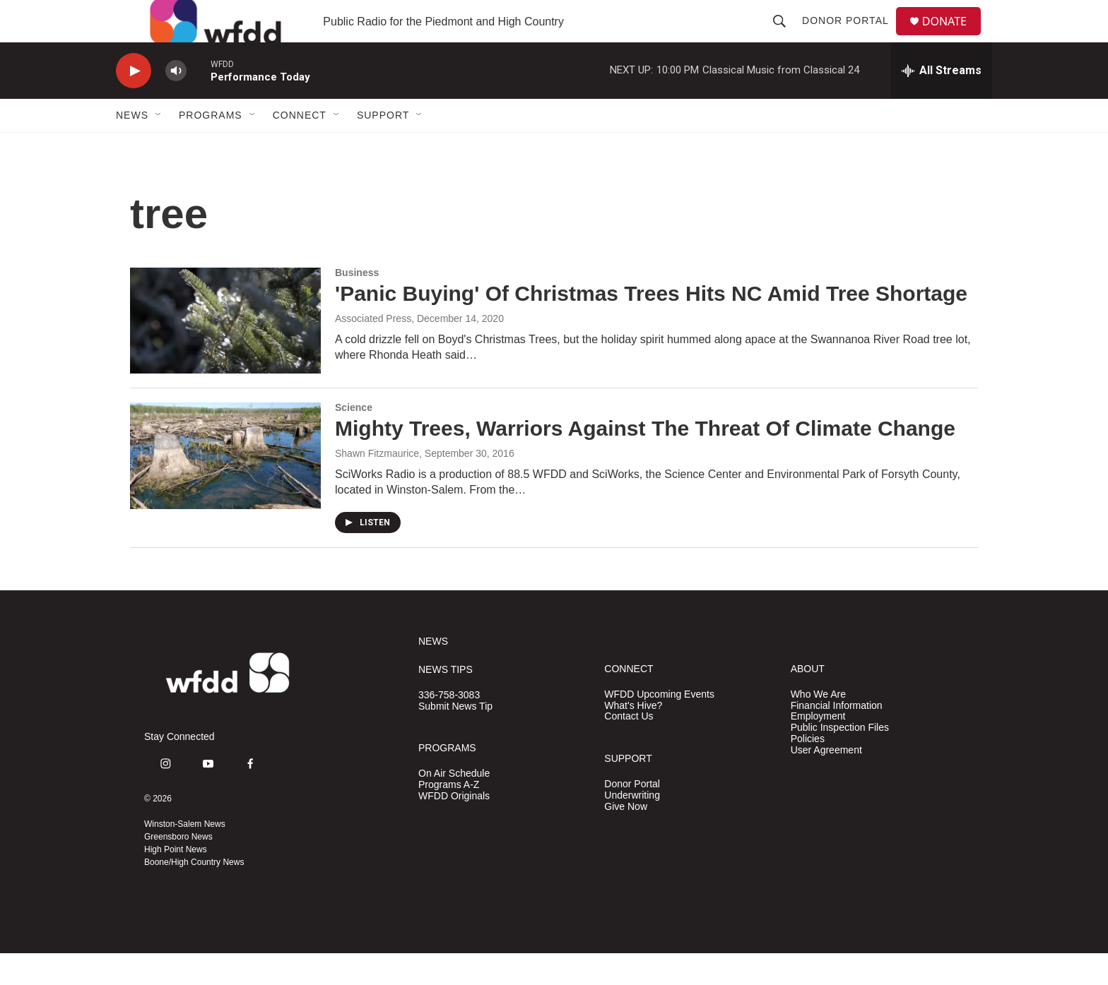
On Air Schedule (454, 805)
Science (353, 439)
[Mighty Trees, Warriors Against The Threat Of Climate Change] (225, 487)
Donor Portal (851, 36)
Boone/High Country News (194, 894)
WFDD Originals (454, 828)
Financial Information (837, 737)
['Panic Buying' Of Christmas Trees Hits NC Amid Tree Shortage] (225, 352)
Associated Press (373, 350)
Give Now (625, 838)
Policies (808, 770)
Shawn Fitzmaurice (377, 485)
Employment (818, 748)
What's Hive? (633, 737)
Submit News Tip (455, 738)
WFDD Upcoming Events (659, 726)
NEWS (433, 673)
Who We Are (818, 726)
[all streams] (941, 102)
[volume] (176, 103)
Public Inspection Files (840, 759)
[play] (133, 103)
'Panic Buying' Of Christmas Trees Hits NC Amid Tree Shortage (651, 325)
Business (357, 304)
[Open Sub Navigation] (159, 147)
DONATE (953, 37)
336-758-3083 (449, 727)
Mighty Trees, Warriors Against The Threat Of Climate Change (645, 460)
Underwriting (632, 827)
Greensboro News (178, 868)
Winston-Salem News (184, 856)
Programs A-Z (448, 816)
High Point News (175, 881)
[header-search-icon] (785, 36)
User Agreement (826, 782)
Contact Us (628, 748)
